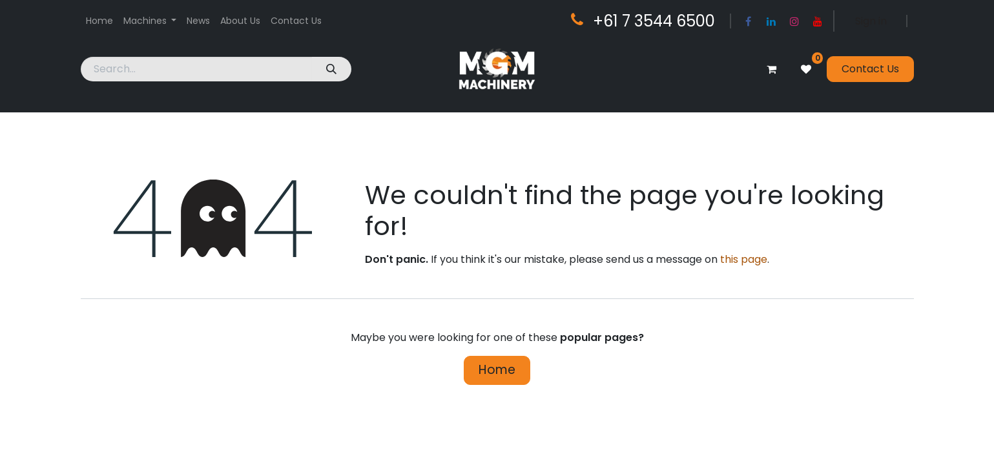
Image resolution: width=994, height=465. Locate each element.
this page (743, 259)
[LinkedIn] (771, 21)
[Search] (331, 69)
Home (497, 369)
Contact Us (870, 68)
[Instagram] (794, 21)
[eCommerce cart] (771, 69)
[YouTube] (817, 21)
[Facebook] (748, 21)
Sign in (871, 21)
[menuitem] (99, 21)
